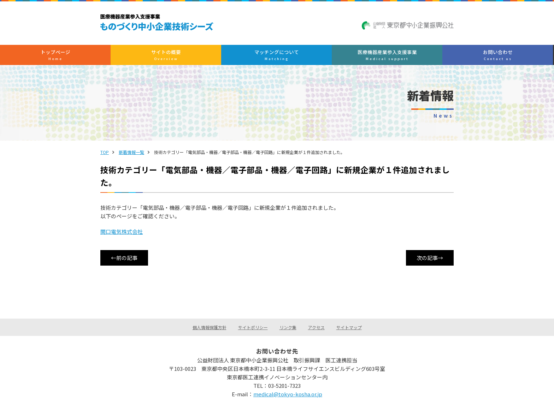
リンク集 (287, 327)
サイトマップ (349, 327)
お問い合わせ (417, 54)
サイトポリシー (253, 327)
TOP (104, 152)
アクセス (316, 327)
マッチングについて (276, 54)
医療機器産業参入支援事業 (346, 54)
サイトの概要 (205, 54)
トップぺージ (135, 54)
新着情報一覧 (131, 152)
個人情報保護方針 (209, 327)
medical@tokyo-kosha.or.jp (287, 394)
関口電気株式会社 (121, 231)
